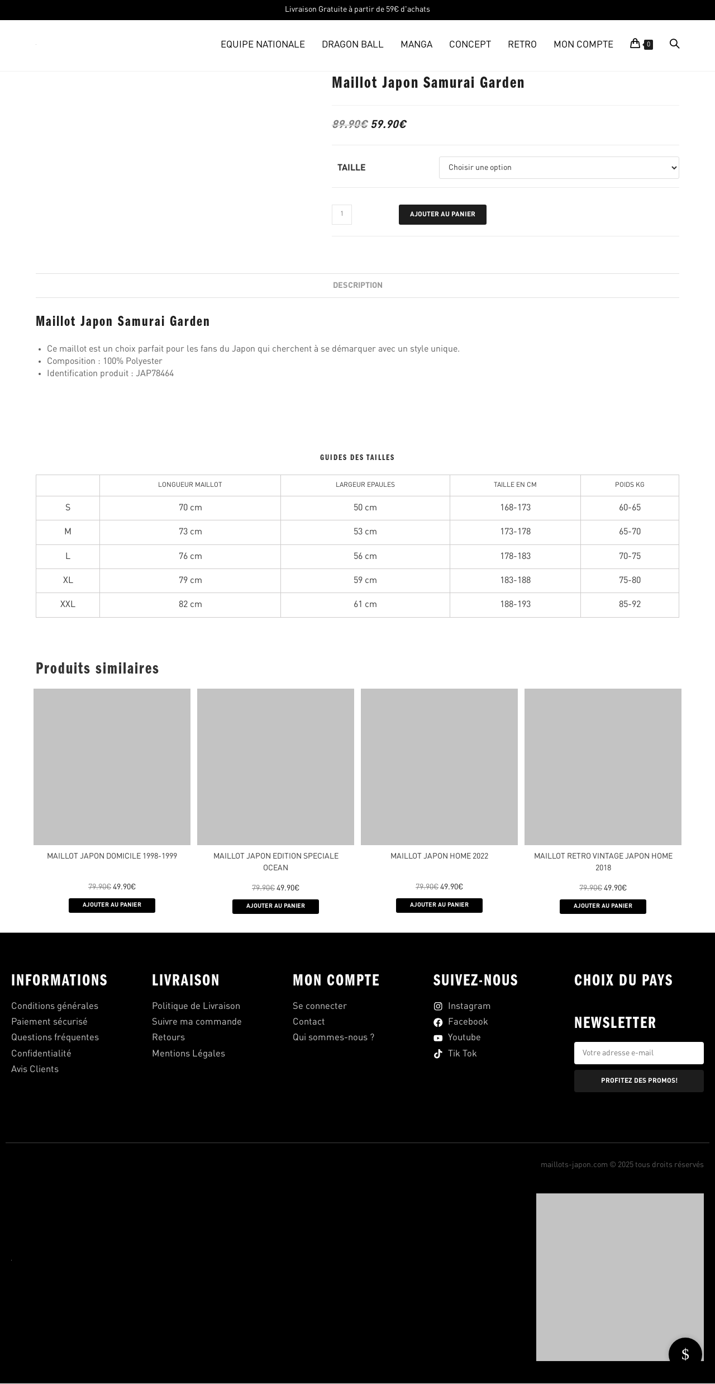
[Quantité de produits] (342, 215)
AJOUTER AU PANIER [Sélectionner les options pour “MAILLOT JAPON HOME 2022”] (439, 906)
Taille (351, 168)
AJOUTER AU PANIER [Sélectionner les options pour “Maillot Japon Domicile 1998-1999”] (112, 906)
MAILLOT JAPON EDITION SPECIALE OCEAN (276, 862)
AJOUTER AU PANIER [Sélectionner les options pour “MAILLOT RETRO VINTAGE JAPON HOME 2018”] (603, 907)
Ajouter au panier (442, 214)
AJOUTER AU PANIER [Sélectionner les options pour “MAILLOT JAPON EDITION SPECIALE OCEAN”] (275, 907)
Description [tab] (358, 286)
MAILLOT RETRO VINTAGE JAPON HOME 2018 (603, 862)
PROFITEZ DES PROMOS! (639, 1082)
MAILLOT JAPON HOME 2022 (439, 856)
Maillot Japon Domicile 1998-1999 (112, 856)
